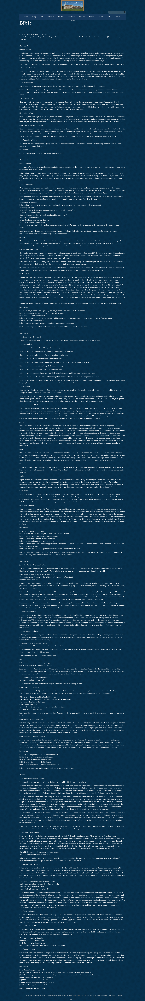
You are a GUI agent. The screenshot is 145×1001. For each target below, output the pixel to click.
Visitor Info (50, 17)
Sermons (82, 17)
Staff (41, 17)
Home (26, 17)
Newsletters (71, 17)
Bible (109, 17)
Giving (34, 17)
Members (118, 17)
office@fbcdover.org (79, 995)
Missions (92, 17)
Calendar (101, 17)
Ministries (61, 17)
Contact (72, 21)
